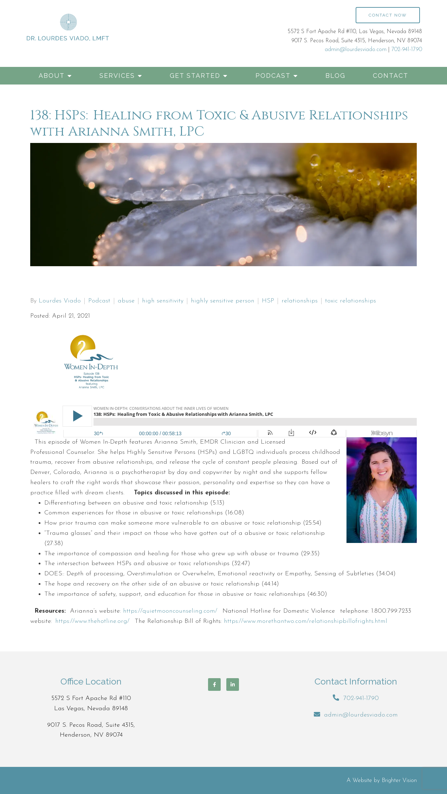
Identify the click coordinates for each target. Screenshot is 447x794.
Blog (335, 75)
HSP (268, 301)
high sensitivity (162, 301)
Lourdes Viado (60, 301)
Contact (390, 75)
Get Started (195, 75)
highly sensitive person (222, 301)
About (52, 75)
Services (117, 75)
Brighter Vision (399, 780)
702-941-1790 (406, 49)
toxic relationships (350, 301)
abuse (126, 301)
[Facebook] (214, 684)
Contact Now (388, 15)
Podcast (273, 75)
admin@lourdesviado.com (356, 49)
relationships (299, 301)
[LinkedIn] (232, 684)
